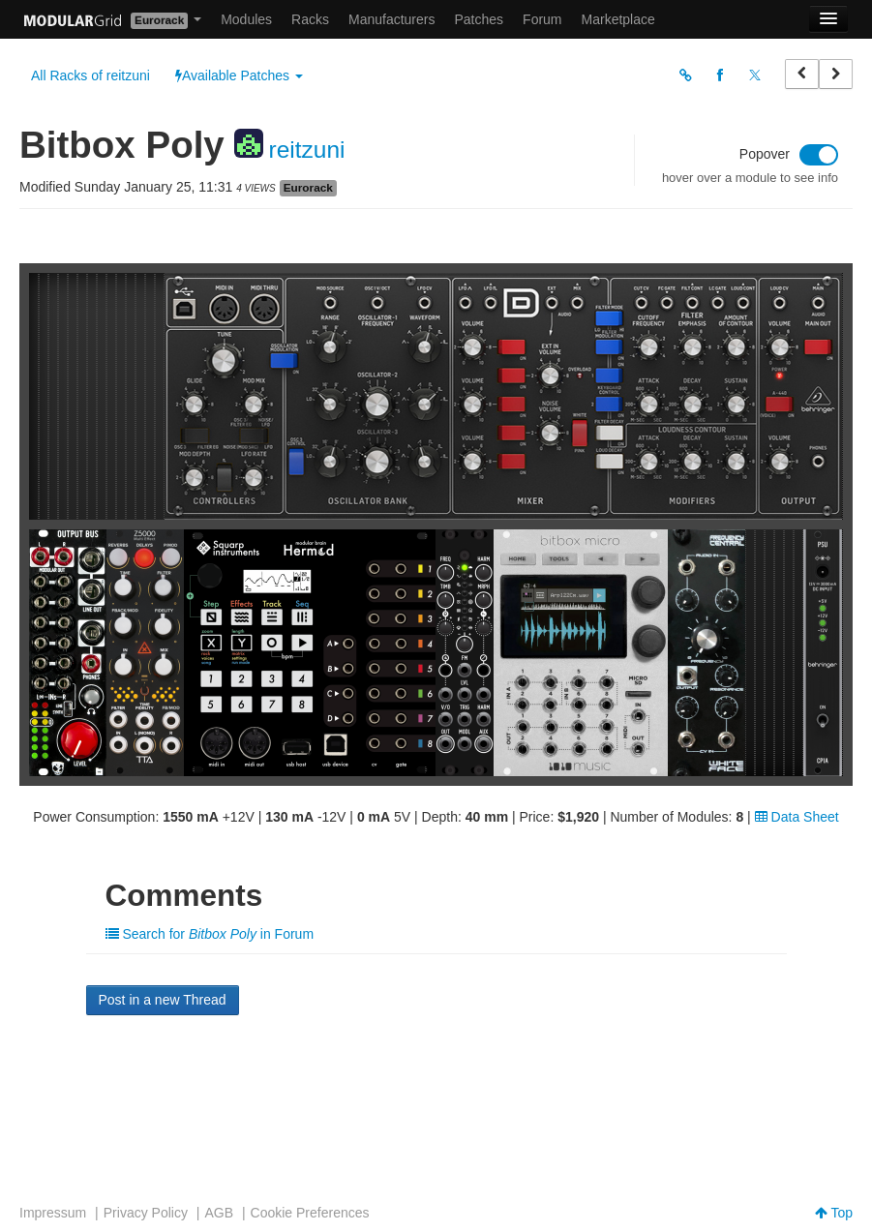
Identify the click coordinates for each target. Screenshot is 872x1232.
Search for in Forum (210, 934)
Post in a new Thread (162, 999)
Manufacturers (391, 19)
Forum (542, 19)
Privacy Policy (146, 1212)
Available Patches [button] (239, 75)
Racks (310, 19)
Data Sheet (797, 817)
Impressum (52, 1212)
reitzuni (306, 149)
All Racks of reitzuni (90, 75)
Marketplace (618, 19)
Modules (246, 19)
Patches (478, 19)
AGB (218, 1212)
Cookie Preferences (310, 1212)
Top (834, 1212)
